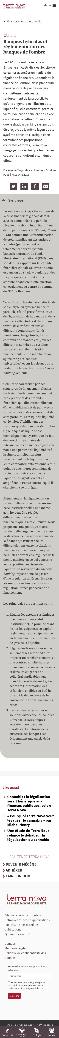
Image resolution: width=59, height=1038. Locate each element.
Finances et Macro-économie (24, 21)
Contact (10, 943)
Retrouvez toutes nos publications (27, 920)
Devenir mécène (21, 864)
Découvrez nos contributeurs (24, 915)
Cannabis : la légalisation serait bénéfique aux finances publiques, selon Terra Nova (29, 803)
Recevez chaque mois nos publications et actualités (28, 968)
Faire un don (18, 875)
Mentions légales (16, 948)
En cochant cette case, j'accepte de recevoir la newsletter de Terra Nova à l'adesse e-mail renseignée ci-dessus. (26, 985)
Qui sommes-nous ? (18, 934)
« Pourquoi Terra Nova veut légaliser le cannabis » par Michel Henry (30, 820)
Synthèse (15, 200)
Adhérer (14, 870)
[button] (54, 6)
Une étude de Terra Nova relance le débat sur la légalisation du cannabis (28, 835)
